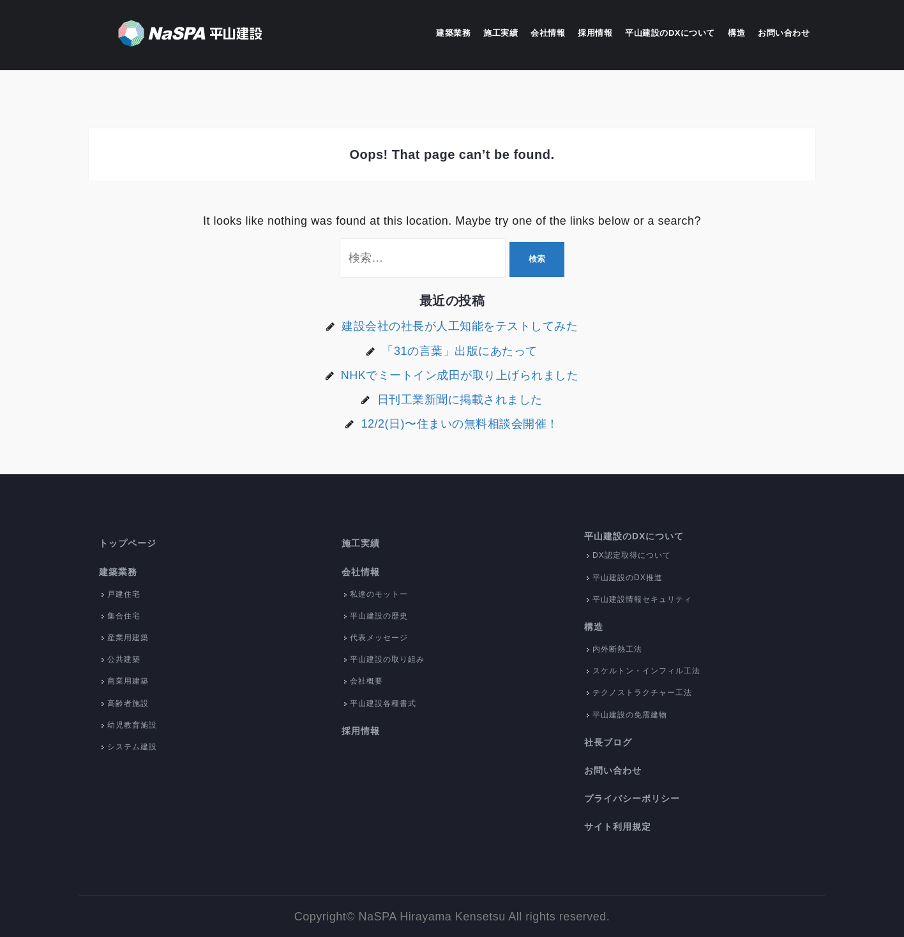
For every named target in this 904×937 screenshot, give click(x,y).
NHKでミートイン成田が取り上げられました (460, 375)
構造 (736, 33)
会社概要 (366, 681)
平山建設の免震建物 (629, 714)
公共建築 (123, 659)
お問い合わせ (784, 33)
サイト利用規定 (617, 826)
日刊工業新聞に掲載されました (460, 399)
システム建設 (132, 746)
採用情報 (595, 33)
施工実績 (500, 33)
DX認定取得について (631, 555)
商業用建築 (128, 681)
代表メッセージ (379, 637)
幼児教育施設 (132, 725)
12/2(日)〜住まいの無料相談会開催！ (459, 423)
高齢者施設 (128, 703)
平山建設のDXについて (670, 33)
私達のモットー (379, 594)
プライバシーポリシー (632, 798)
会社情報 (548, 33)
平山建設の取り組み (387, 659)
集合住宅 (123, 615)
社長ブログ (608, 742)
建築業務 (453, 33)
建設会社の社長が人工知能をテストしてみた (460, 326)
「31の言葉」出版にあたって (459, 351)
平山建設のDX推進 (627, 577)
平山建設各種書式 (383, 703)
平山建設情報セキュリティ (642, 599)
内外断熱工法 (617, 649)
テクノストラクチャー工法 (642, 692)
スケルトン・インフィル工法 (646, 670)
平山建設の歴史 (379, 615)
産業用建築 (128, 637)
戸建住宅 (123, 594)
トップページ (127, 543)
